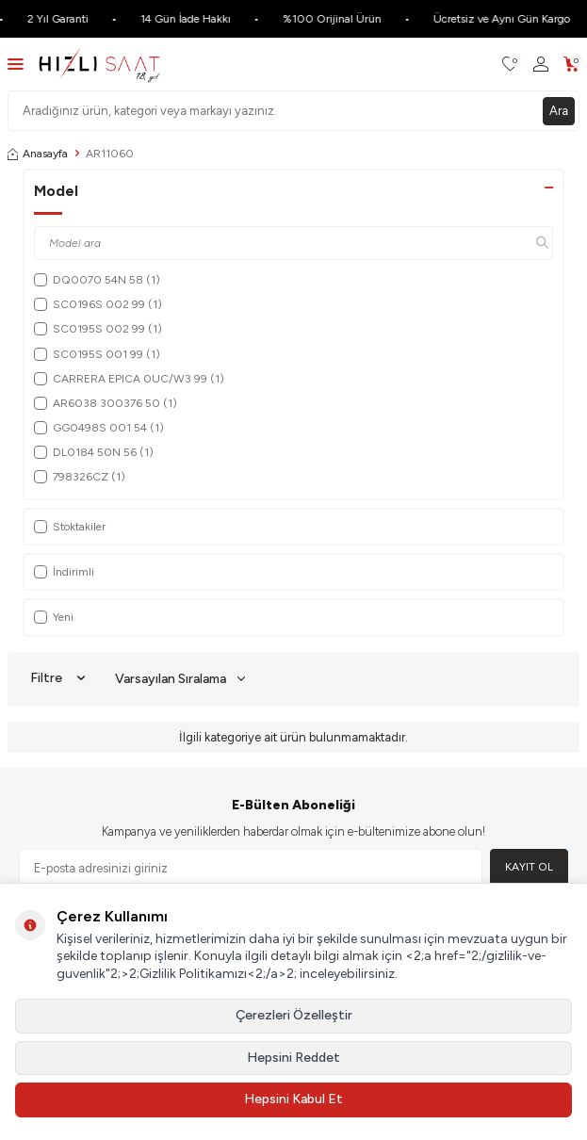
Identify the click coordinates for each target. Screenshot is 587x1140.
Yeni (53, 617)
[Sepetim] (571, 65)
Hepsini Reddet (293, 1058)
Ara (558, 111)
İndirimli (64, 571)
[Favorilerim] (510, 65)
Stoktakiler (70, 526)
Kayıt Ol (529, 866)
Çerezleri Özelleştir (294, 1015)
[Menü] (16, 63)
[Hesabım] (540, 65)
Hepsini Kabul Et (293, 1099)
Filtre (57, 678)
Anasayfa (38, 153)
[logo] (99, 64)
